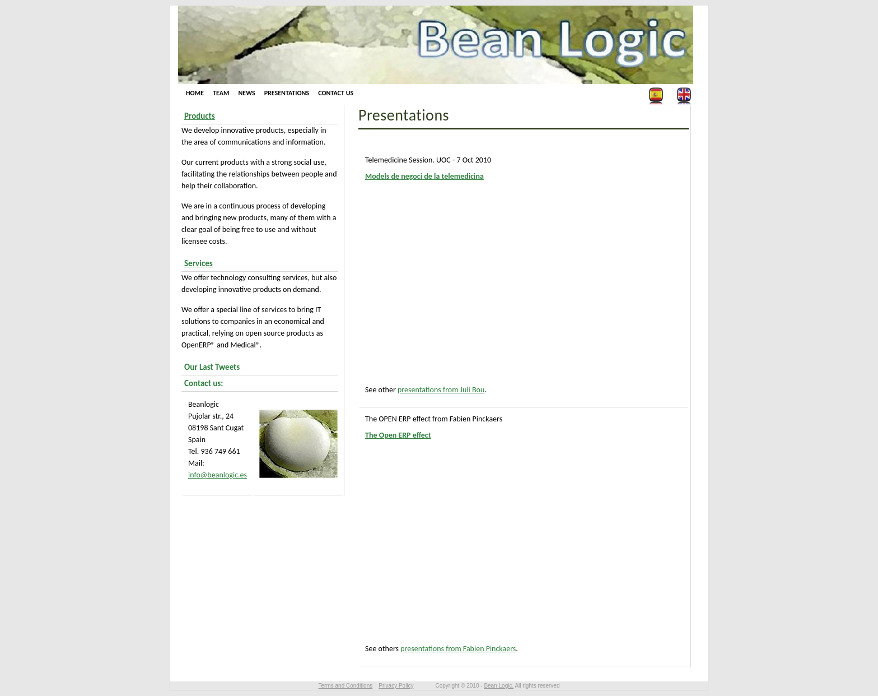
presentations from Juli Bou (441, 390)
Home (195, 93)
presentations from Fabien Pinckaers (458, 648)
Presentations (286, 93)
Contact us (335, 93)
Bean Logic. (498, 686)
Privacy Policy (396, 686)
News (246, 93)
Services (198, 263)
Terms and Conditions (346, 686)
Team (221, 93)
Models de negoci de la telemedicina (424, 176)
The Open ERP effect (398, 435)
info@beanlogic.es (217, 475)
